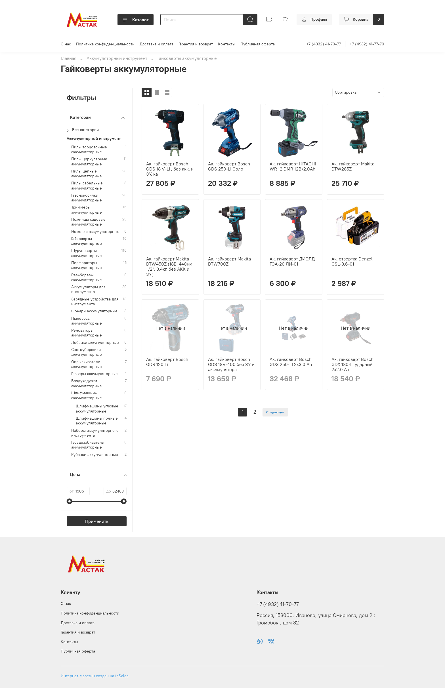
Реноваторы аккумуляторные (86, 333)
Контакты (226, 44)
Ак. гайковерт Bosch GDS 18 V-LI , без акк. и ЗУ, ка (170, 169)
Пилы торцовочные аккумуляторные (89, 149)
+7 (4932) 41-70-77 (323, 44)
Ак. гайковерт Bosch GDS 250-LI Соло (229, 166)
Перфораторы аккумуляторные (86, 265)
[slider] (69, 501)
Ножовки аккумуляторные (95, 231)
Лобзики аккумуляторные (95, 342)
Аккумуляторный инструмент (117, 58)
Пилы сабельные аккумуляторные (87, 185)
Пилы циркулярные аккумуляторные (89, 161)
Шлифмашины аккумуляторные (86, 395)
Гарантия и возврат (196, 44)
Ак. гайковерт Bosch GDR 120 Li (167, 361)
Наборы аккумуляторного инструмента (95, 433)
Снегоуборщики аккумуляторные (86, 352)
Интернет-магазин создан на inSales (95, 675)
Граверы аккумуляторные (94, 373)
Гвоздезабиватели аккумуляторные (87, 445)
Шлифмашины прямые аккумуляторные (97, 421)
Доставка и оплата (156, 44)
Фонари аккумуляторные (94, 311)
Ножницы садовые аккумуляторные (88, 222)
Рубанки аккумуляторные (94, 454)
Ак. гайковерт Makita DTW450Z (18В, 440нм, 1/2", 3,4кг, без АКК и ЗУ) (170, 266)
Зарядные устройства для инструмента (94, 301)
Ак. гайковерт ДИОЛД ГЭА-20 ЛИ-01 (292, 261)
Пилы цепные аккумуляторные (86, 173)
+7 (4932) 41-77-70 (367, 44)
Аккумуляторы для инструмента (88, 289)
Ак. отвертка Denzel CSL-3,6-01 (352, 261)
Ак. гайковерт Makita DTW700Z (229, 261)
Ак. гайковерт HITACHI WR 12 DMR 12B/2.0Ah (293, 166)
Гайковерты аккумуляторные (86, 241)
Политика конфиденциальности (105, 44)
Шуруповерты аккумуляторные (86, 253)
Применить (96, 521)
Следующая (275, 412)
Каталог (135, 19)
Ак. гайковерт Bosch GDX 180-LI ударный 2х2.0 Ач (352, 364)
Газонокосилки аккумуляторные (86, 198)
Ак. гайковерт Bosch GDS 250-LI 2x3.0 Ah (291, 361)
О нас (66, 44)
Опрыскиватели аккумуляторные (86, 364)
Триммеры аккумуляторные (86, 209)
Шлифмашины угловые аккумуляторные (97, 408)
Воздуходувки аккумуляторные (86, 383)
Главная (68, 58)
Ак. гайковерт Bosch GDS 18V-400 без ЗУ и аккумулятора (231, 364)
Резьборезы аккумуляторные (86, 277)
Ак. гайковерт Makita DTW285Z (352, 166)
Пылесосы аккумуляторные (86, 321)
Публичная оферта (257, 44)
